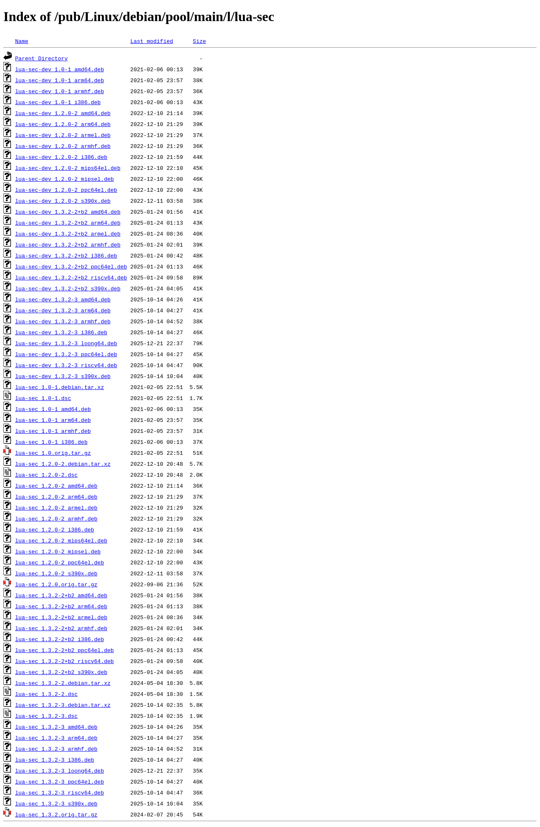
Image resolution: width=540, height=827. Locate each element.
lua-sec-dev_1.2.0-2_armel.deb (63, 135)
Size (199, 41)
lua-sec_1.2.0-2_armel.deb (56, 507)
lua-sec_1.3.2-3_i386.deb (54, 759)
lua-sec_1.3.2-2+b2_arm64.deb (61, 606)
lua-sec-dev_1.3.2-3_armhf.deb (63, 321)
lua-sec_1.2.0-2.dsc (46, 474)
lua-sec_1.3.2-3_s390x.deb (56, 803)
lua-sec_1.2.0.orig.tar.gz (56, 584)
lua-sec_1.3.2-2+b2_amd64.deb (61, 595)
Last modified (151, 41)
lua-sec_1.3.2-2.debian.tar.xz (63, 683)
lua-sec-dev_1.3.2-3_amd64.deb (63, 299)
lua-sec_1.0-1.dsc (43, 398)
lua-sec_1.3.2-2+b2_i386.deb (59, 639)
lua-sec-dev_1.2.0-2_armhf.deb (63, 146)
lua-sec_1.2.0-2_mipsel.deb (58, 551)
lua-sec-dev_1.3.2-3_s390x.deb (63, 376)
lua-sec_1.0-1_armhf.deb (53, 431)
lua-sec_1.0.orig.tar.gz (53, 452)
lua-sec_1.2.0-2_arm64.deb (56, 496)
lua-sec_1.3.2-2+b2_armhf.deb (61, 628)
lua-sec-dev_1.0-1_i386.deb (58, 102)
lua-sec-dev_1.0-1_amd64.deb (59, 69)
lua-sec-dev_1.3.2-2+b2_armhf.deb (68, 244)
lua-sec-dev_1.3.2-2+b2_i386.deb (66, 255)
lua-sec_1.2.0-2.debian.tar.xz (63, 463)
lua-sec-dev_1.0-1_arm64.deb (59, 80)
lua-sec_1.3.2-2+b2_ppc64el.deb (64, 650)
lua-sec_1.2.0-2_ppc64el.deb (59, 562)
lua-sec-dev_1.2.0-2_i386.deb (61, 157)
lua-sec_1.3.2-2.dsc (46, 694)
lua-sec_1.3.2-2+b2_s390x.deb (61, 672)
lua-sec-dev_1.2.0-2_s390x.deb (63, 200)
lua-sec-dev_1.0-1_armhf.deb (59, 91)
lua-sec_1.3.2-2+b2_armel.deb (61, 617)
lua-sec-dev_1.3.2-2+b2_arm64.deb (68, 222)
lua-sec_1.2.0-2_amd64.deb (56, 485)
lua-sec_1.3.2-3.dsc (46, 716)
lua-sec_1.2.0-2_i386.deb (54, 529)
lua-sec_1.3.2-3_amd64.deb (56, 726)
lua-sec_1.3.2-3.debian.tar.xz (63, 705)
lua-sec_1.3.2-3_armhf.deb (56, 748)
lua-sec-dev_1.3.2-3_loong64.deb (66, 343)
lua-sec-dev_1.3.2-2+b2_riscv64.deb (71, 277)
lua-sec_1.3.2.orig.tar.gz (56, 814)
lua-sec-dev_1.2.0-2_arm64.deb (63, 124)
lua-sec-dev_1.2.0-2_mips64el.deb (68, 168)
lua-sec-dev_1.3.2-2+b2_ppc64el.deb (71, 266)
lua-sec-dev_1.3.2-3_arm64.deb (63, 310)
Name (21, 41)
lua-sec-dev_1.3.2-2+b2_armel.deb (68, 233)
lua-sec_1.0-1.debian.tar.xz (59, 387)
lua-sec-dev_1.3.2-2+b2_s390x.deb (68, 288)
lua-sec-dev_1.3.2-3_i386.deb (61, 332)
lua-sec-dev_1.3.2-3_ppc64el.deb (66, 354)
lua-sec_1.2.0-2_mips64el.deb (61, 540)
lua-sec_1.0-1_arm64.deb (53, 420)
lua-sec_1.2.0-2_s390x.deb (56, 573)
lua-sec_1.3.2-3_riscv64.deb (59, 792)
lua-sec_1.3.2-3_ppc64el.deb (59, 781)
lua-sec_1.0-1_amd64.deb (53, 409)
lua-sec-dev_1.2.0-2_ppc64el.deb (66, 189)
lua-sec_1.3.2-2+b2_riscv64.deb (64, 661)
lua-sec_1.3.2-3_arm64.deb (56, 737)
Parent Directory (41, 58)
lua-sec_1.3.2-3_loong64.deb (59, 770)
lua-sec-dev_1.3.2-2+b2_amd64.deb (68, 211)
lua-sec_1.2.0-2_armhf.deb (56, 518)
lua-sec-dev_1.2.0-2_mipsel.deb (64, 179)
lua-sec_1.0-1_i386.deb (51, 442)
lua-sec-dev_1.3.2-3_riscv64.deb (66, 365)
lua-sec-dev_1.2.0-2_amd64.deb (63, 113)
